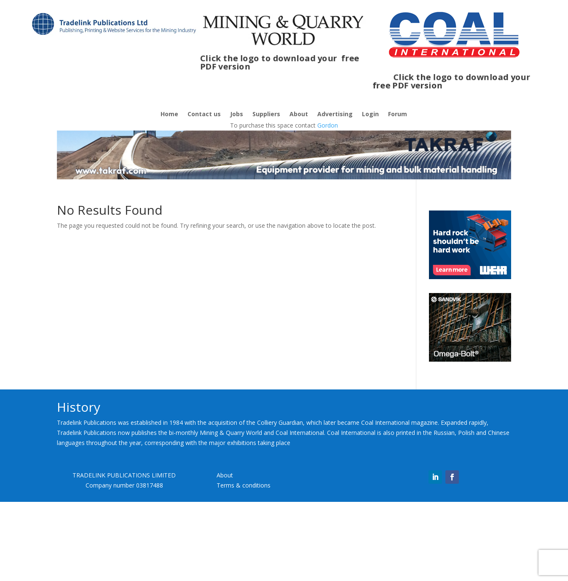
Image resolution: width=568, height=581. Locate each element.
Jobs (236, 114)
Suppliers (266, 114)
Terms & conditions (244, 485)
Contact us (204, 114)
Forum (397, 114)
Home (169, 114)
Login (370, 114)
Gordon (327, 125)
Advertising (335, 114)
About (298, 114)
